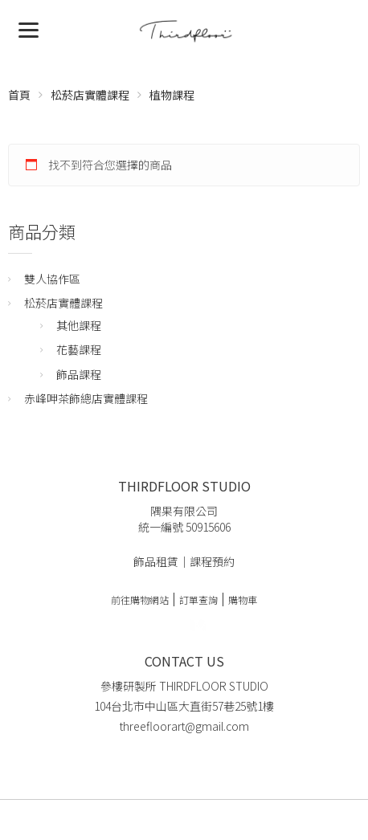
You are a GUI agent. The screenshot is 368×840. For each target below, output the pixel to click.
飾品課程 (78, 374)
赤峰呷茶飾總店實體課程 (86, 398)
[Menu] (28, 28)
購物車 (242, 599)
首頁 (19, 95)
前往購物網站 (140, 599)
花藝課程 (78, 349)
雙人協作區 (52, 279)
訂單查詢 (198, 599)
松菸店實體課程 (90, 95)
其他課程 (78, 325)
